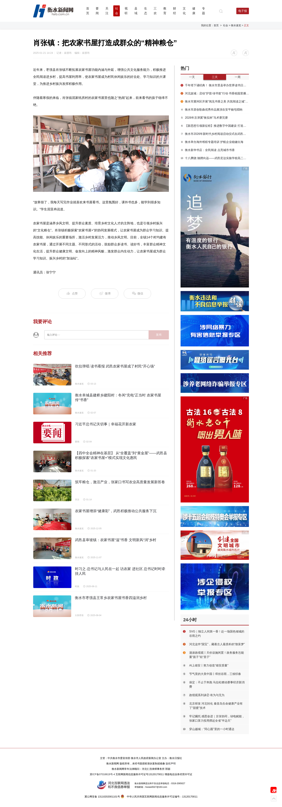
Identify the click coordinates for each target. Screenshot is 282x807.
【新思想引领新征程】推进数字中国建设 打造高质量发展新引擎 (215, 125)
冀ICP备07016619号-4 (102, 774)
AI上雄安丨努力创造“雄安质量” (208, 665)
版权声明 (171, 763)
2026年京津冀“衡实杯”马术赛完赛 (204, 117)
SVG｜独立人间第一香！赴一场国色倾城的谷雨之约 (216, 633)
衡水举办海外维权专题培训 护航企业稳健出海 (212, 141)
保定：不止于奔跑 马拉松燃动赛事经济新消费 (217, 684)
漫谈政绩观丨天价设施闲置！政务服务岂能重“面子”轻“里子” (216, 655)
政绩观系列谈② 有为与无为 (206, 695)
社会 (225, 25)
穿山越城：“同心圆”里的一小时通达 (211, 729)
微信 (137, 293)
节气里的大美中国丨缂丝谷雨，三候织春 (215, 673)
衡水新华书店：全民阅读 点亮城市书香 (208, 150)
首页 (216, 25)
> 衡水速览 (235, 25)
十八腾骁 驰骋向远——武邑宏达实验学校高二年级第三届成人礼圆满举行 (215, 158)
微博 (105, 293)
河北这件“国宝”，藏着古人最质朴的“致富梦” (217, 644)
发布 (159, 334)
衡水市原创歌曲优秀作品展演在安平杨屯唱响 (211, 109)
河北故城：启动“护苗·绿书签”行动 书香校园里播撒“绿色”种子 (215, 93)
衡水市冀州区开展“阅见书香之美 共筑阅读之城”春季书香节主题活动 (215, 101)
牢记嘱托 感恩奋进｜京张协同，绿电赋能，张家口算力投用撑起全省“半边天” (217, 718)
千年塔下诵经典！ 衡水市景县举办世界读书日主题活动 (215, 85)
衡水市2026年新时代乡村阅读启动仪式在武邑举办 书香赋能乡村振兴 (215, 133)
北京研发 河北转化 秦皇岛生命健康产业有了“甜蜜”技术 (216, 705)
